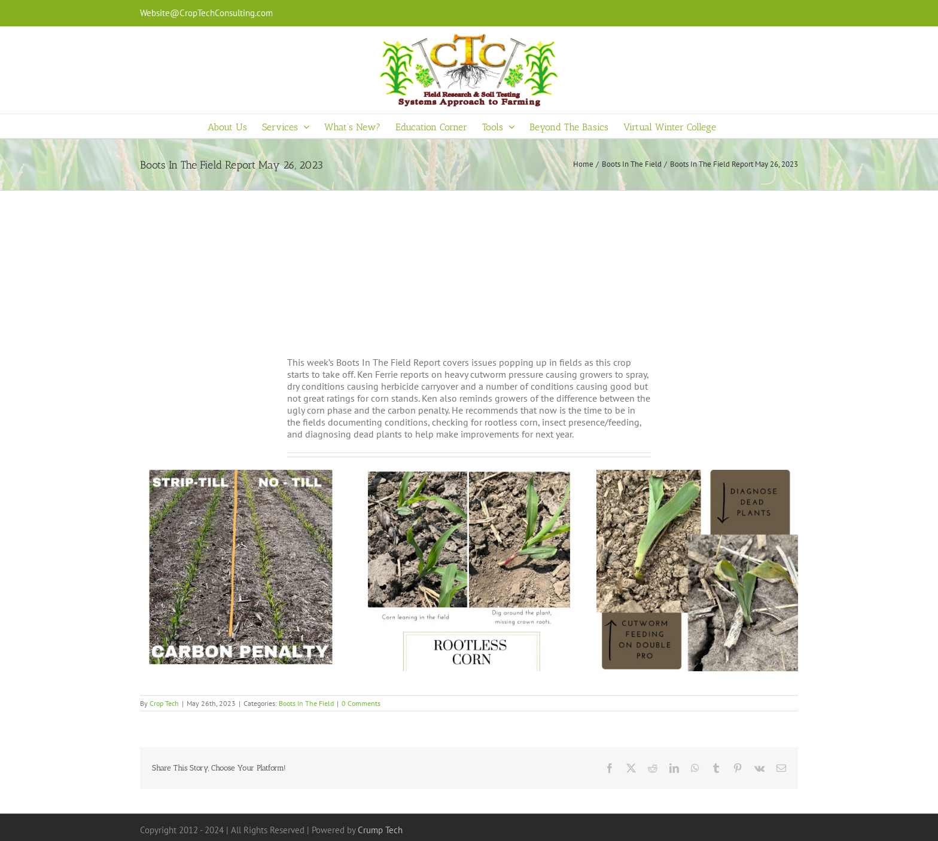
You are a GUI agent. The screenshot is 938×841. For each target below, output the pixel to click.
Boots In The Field (306, 703)
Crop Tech (164, 703)
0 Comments (361, 703)
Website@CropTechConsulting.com (206, 13)
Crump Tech (380, 830)
